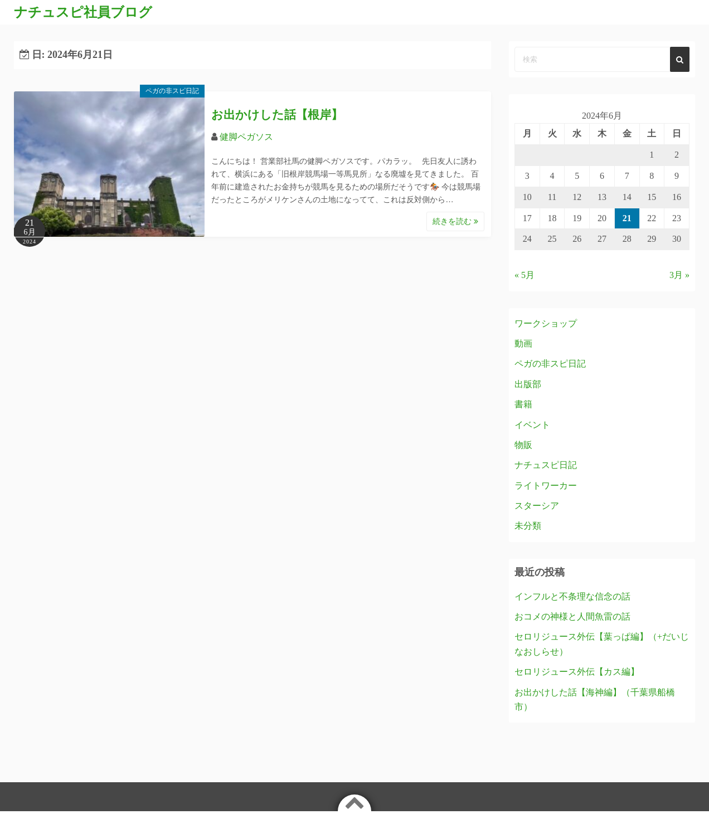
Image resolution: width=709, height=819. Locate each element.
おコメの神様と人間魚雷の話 (572, 616)
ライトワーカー (545, 485)
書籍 (523, 404)
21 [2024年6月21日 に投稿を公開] (627, 218)
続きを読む (455, 221)
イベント (532, 425)
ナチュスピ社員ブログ (83, 12)
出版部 (527, 384)
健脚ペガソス (246, 137)
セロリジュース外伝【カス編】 (576, 671)
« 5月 (524, 275)
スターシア (536, 505)
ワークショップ (545, 323)
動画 (523, 343)
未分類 (527, 525)
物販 (523, 445)
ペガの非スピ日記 (172, 91)
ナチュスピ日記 (545, 465)
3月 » (679, 275)
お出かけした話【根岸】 (277, 114)
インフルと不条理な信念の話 (572, 596)
